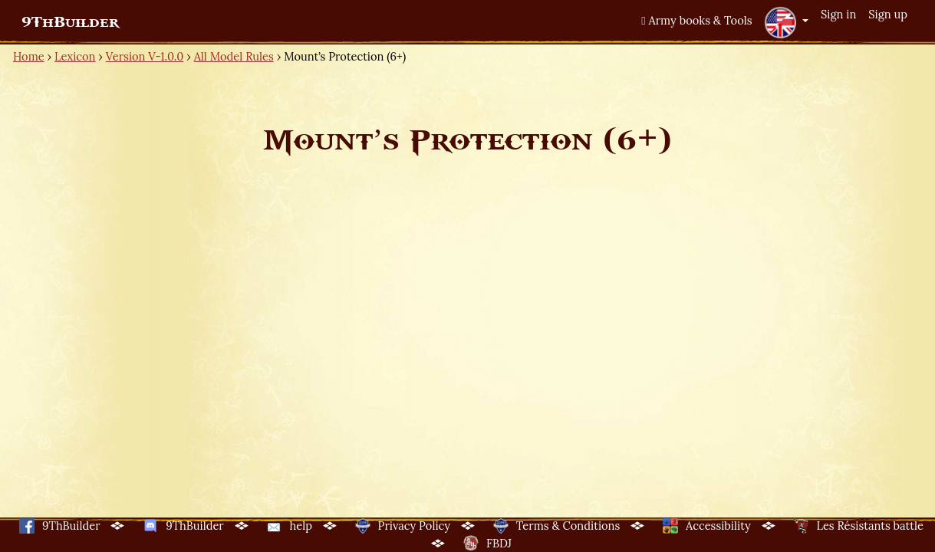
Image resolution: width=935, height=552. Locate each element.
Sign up (887, 14)
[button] (786, 22)
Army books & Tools (696, 20)
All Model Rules (234, 56)
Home (28, 56)
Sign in (838, 14)
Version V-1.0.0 (145, 56)
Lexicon (74, 56)
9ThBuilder (70, 22)
